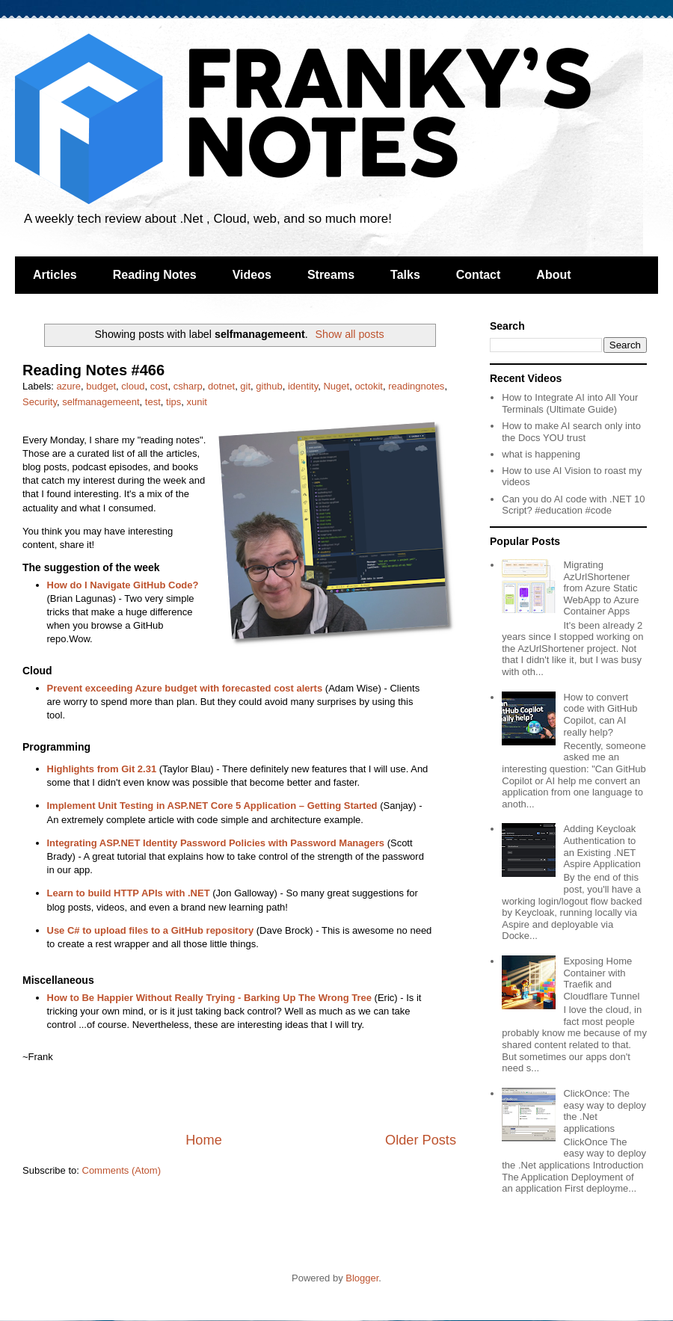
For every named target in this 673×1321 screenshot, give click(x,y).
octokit (368, 386)
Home (203, 1140)
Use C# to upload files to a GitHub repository (150, 930)
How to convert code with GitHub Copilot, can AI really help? (600, 715)
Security (39, 401)
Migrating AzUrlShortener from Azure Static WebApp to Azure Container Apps (601, 588)
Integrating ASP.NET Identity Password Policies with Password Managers (216, 843)
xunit (196, 401)
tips (173, 401)
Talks (405, 274)
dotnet (221, 386)
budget (101, 386)
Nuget (336, 386)
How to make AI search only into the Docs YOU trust (571, 431)
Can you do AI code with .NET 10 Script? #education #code (573, 505)
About (553, 274)
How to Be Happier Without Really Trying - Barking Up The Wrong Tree (209, 997)
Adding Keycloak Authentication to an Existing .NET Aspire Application (601, 846)
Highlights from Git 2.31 (102, 769)
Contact (478, 274)
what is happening (541, 454)
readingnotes (416, 386)
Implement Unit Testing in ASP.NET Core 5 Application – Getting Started (212, 805)
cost (159, 386)
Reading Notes (155, 274)
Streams (330, 274)
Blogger (361, 1278)
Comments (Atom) (121, 1170)
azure (69, 386)
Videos (252, 274)
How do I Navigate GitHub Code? (123, 585)
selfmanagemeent (100, 401)
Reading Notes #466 (93, 370)
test (153, 401)
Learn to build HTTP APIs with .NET (128, 893)
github (269, 386)
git (245, 386)
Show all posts (349, 334)
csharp (188, 386)
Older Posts (420, 1140)
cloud (132, 386)
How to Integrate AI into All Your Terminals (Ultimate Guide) (570, 403)
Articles (55, 274)
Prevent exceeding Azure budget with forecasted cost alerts (185, 688)
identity (303, 386)
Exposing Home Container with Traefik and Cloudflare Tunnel (601, 978)
